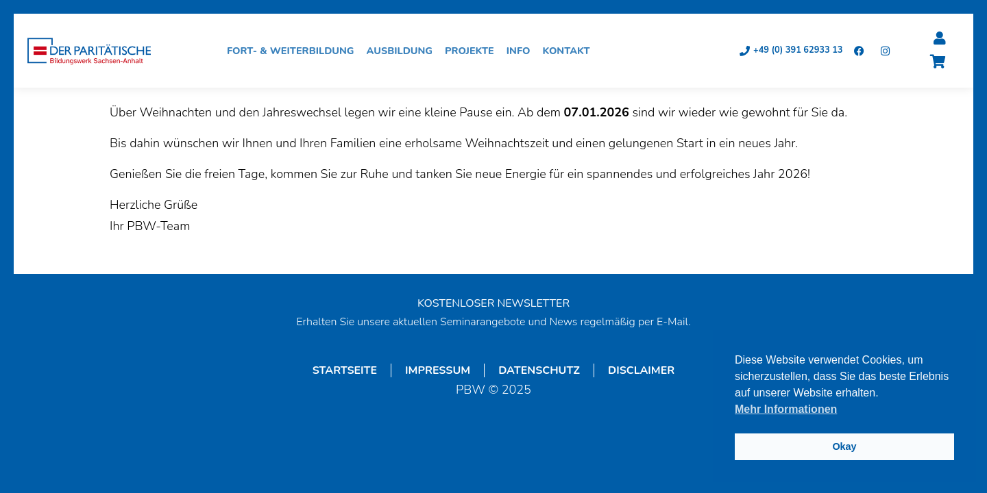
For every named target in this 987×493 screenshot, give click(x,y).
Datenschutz (539, 370)
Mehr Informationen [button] (786, 409)
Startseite (345, 370)
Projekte (473, 51)
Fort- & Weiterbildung (294, 51)
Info (522, 51)
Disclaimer (641, 370)
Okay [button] (844, 446)
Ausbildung (403, 51)
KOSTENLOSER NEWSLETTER (493, 303)
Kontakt (569, 51)
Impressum (437, 370)
